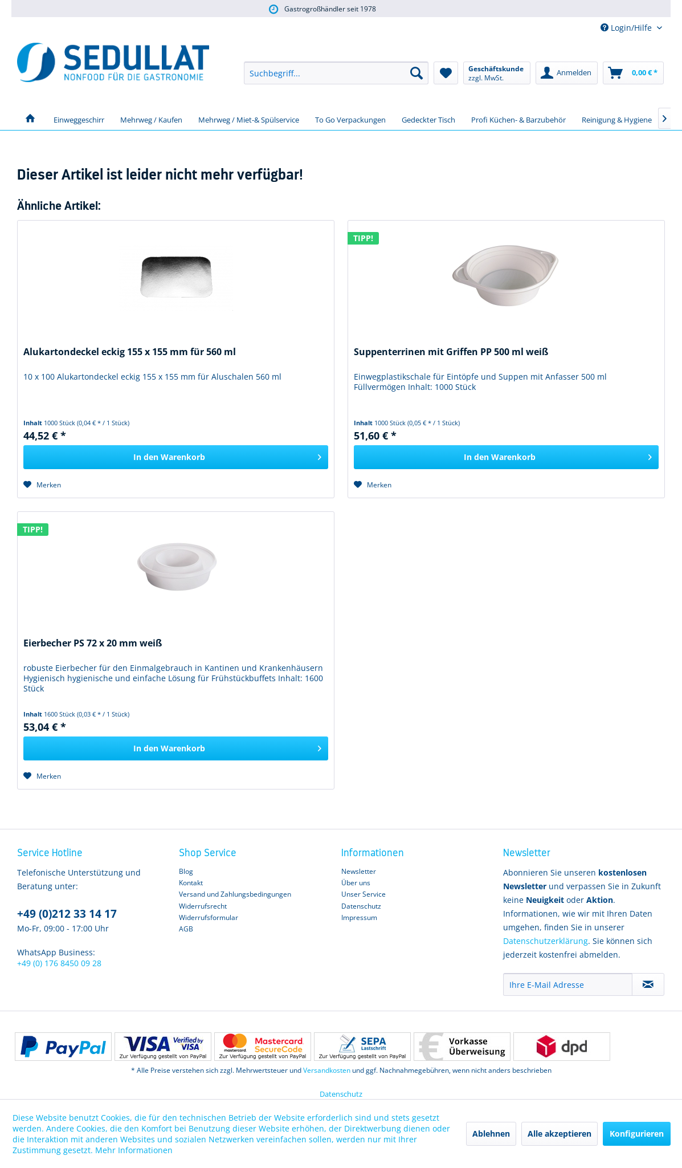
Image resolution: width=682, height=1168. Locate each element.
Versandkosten (326, 1070)
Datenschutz (361, 906)
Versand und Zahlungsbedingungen (235, 894)
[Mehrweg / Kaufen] (151, 118)
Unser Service (363, 894)
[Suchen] (416, 73)
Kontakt (191, 883)
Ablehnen (491, 1133)
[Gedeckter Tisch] (428, 118)
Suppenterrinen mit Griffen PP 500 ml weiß (451, 352)
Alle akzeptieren (559, 1133)
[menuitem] (336, 73)
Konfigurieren (637, 1133)
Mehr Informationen (134, 1150)
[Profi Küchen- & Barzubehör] (518, 118)
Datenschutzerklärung (545, 940)
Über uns (355, 883)
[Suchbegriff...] (336, 73)
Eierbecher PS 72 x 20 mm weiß (92, 643)
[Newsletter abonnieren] (648, 984)
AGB (186, 929)
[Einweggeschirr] (79, 118)
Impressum (359, 917)
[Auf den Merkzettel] (42, 485)
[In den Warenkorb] (175, 457)
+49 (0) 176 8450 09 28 (59, 963)
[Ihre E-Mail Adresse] (567, 984)
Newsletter (358, 871)
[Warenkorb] (633, 73)
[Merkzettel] (446, 73)
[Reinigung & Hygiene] (617, 118)
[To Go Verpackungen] (350, 118)
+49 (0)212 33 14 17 (67, 913)
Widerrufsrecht (203, 906)
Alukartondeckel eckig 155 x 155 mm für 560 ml (129, 352)
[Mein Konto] (567, 73)
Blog (186, 871)
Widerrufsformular (208, 917)
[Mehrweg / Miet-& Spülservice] (248, 118)
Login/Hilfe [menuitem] (627, 27)
